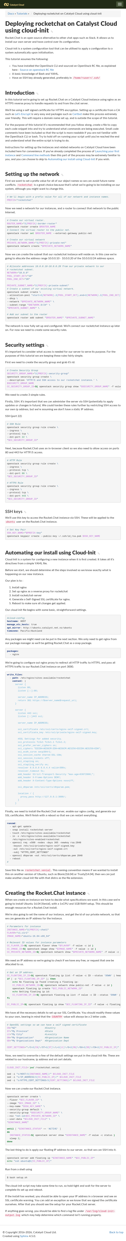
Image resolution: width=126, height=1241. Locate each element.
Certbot (77, 114)
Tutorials (22, 13)
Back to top (116, 1232)
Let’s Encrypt (23, 114)
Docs (11, 13)
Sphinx (24, 1236)
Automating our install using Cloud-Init (71, 159)
